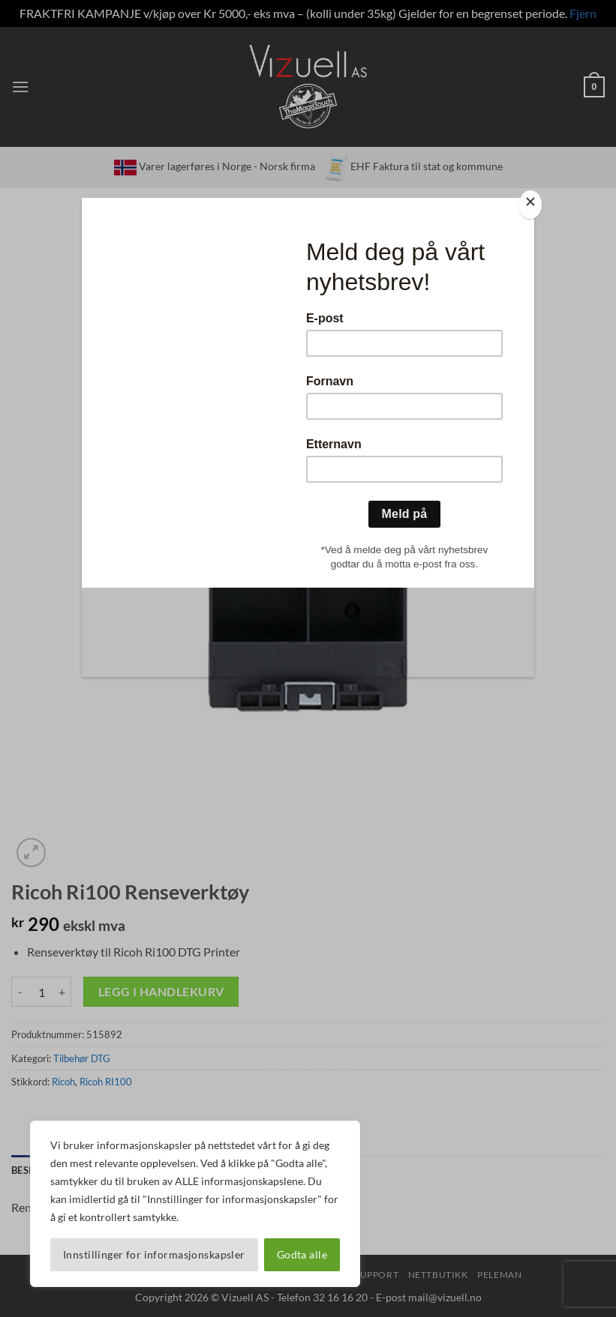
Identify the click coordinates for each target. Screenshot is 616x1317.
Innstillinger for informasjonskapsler (154, 1254)
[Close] (530, 205)
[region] (195, 1204)
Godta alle (302, 1254)
